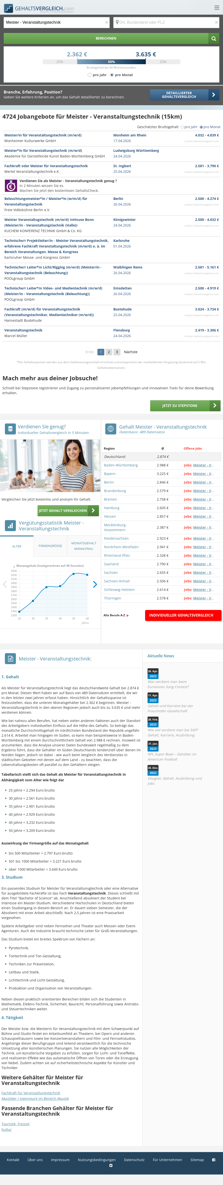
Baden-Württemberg (121, 465)
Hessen (110, 516)
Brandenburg (115, 490)
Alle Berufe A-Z (114, 615)
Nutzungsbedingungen (97, 1159)
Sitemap (197, 1159)
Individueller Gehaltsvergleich (181, 615)
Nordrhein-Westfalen (121, 547)
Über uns (35, 1159)
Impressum (60, 1159)
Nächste (131, 352)
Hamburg (111, 507)
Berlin (109, 482)
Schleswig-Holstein (119, 589)
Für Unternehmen (167, 1159)
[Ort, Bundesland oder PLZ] (166, 22)
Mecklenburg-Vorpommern (115, 527)
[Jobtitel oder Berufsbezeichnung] (57, 22)
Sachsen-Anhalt (117, 581)
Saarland (111, 564)
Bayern (110, 473)
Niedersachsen (116, 538)
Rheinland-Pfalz (117, 555)
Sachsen (111, 572)
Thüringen (112, 598)
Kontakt (13, 1159)
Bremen (110, 499)
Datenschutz (134, 1159)
